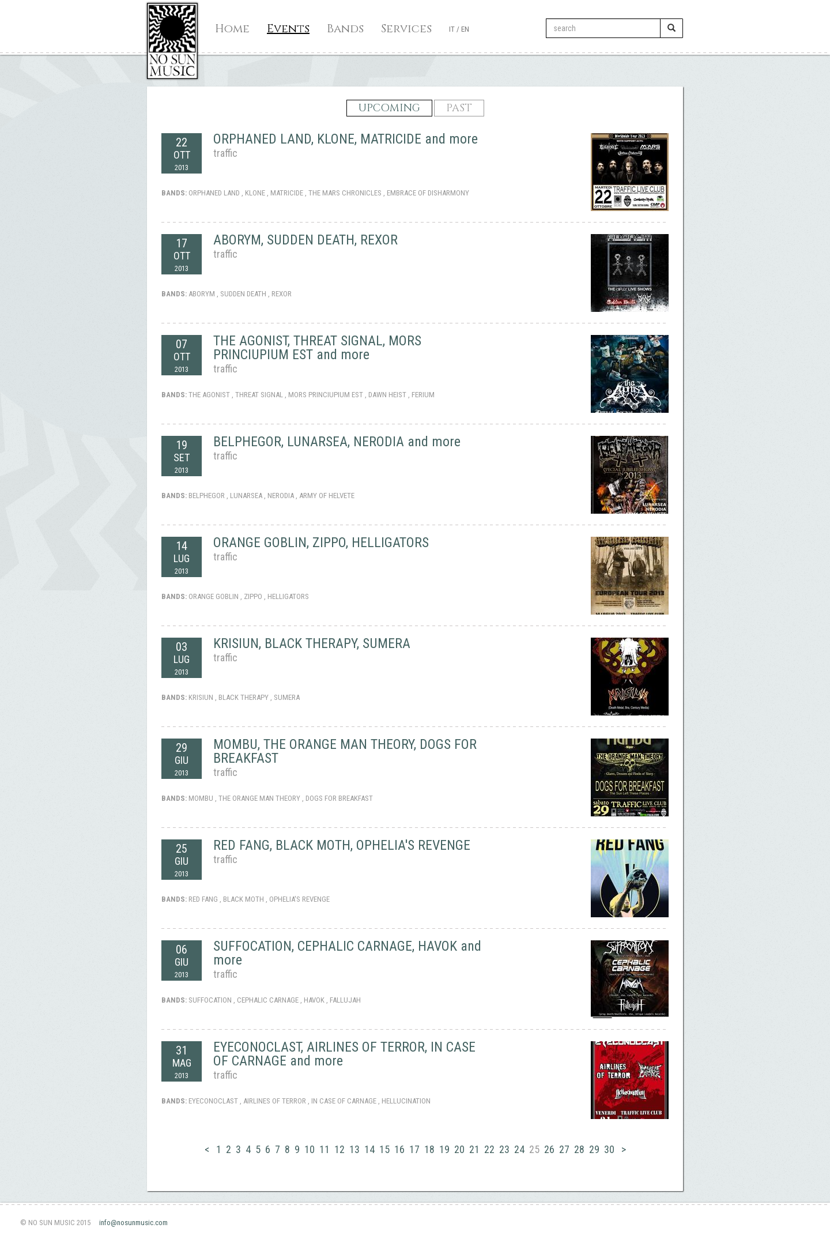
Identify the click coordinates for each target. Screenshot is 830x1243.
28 (579, 1149)
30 (609, 1149)
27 (564, 1149)
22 (489, 1149)
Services (406, 28)
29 (594, 1149)
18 (429, 1149)
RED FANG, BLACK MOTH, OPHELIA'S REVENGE (341, 845)
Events (288, 28)
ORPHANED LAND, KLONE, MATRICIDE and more (345, 139)
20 (459, 1149)
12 (339, 1149)
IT (452, 29)
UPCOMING (389, 108)
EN (465, 29)
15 (384, 1149)
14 (369, 1149)
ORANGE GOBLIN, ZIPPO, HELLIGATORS (321, 542)
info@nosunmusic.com (133, 1222)
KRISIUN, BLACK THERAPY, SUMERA (311, 643)
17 (414, 1149)
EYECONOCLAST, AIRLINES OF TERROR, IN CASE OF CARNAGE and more (344, 1054)
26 (549, 1149)
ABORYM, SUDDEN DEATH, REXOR (305, 240)
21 (474, 1149)
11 (324, 1149)
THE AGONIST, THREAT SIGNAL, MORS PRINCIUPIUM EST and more (317, 348)
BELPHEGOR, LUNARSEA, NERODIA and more (337, 442)
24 (519, 1149)
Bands (345, 28)
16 (399, 1149)
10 (309, 1149)
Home (232, 28)
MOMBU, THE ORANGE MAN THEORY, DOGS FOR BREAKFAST (345, 751)
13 (354, 1149)
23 (504, 1149)
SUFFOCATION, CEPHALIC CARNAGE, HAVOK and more (347, 953)
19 (444, 1149)
